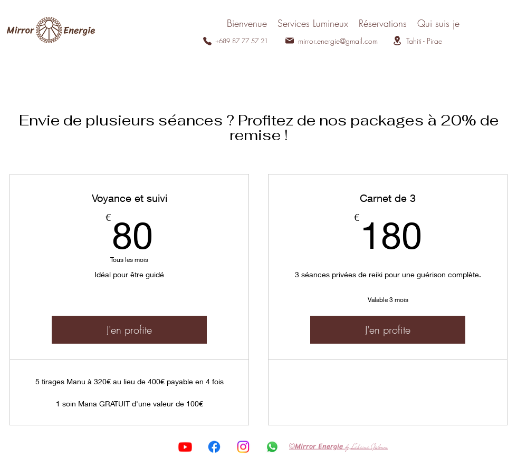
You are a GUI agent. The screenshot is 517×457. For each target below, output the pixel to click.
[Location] (397, 40)
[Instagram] (243, 447)
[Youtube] (185, 447)
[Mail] (289, 40)
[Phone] (207, 41)
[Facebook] (214, 447)
